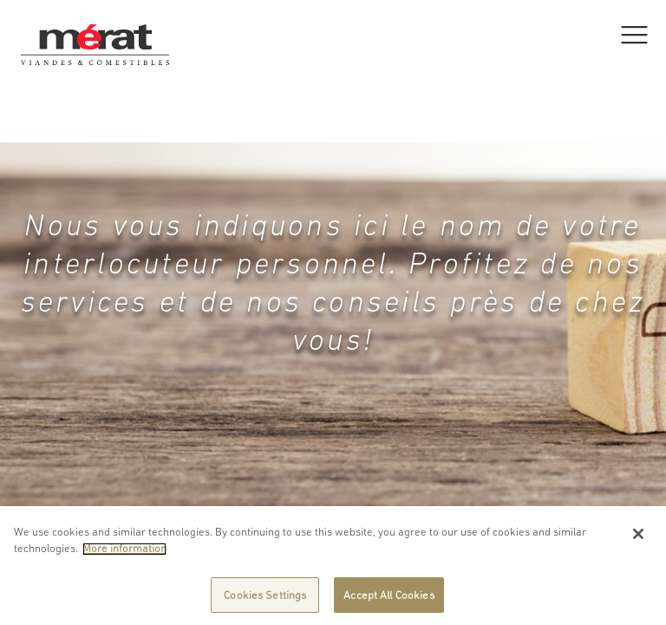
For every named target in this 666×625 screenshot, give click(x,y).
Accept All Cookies (388, 600)
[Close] (638, 539)
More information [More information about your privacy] (124, 553)
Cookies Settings (265, 600)
